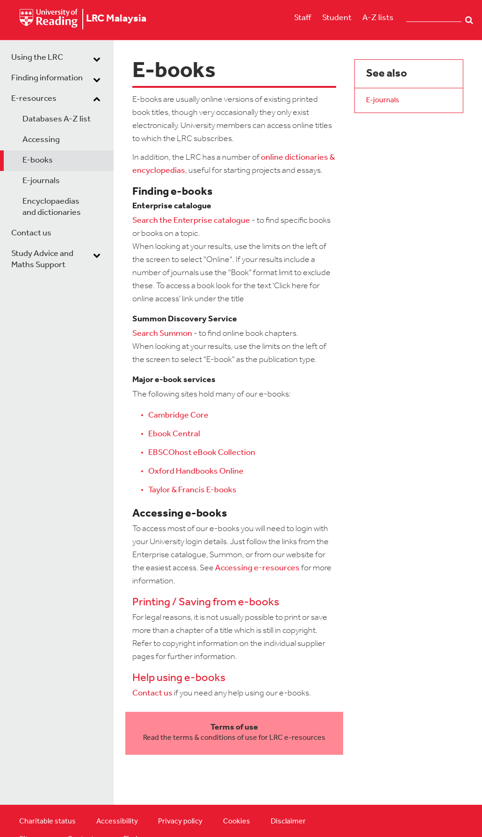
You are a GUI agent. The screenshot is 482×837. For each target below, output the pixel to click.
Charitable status (47, 821)
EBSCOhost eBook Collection (201, 452)
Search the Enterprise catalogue (191, 220)
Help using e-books (178, 678)
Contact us (31, 233)
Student (337, 18)
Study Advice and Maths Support (42, 259)
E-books (37, 160)
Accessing (41, 139)
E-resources (34, 98)
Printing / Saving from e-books (205, 602)
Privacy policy (180, 821)
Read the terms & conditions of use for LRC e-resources (234, 738)
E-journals (41, 181)
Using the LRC (37, 57)
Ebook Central (174, 434)
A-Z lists (378, 18)
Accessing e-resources (257, 568)
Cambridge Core (178, 415)
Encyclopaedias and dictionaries (51, 207)
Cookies (236, 821)
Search (469, 20)
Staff (302, 18)
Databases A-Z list (56, 119)
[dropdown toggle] (97, 59)
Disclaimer (288, 821)
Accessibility (117, 821)
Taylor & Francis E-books (192, 490)
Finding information (47, 78)
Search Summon (162, 333)
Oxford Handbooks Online (196, 471)
